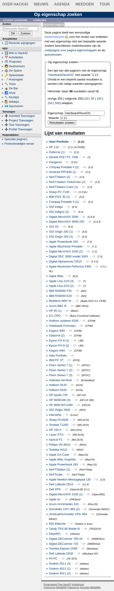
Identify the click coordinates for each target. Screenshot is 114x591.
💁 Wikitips (12, 101)
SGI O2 (54, 226)
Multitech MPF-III (60, 301)
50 (92, 98)
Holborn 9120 (58, 385)
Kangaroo (55, 162)
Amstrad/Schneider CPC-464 (68, 514)
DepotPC (55, 533)
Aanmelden (39, 20)
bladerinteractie (55, 37)
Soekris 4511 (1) (60, 568)
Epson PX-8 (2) (59, 345)
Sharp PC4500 (58, 419)
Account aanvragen (15, 20)
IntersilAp (55, 414)
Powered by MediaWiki (55, 587)
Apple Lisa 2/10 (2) (61, 286)
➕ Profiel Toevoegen (18, 129)
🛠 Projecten (13, 61)
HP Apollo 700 (58, 395)
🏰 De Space (13, 70)
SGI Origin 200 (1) (61, 231)
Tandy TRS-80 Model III (64, 528)
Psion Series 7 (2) (60, 370)
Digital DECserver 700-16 (65, 538)
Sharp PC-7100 (59, 192)
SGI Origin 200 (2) (61, 236)
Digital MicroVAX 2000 (63, 216)
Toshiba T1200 (58, 425)
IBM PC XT (56, 360)
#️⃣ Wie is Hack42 (16, 53)
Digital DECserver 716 (63, 543)
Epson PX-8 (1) (59, 340)
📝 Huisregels (14, 79)
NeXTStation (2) (59, 177)
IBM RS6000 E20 (60, 296)
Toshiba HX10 (58, 449)
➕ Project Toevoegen (19, 120)
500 (57, 103)
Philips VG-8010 (59, 444)
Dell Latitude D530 (61, 553)
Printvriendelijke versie (19, 143)
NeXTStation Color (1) (63, 187)
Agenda (62, 4)
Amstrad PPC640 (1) (62, 172)
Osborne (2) (57, 335)
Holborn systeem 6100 (64, 320)
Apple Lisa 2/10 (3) (61, 281)
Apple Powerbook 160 (63, 241)
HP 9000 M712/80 (61, 405)
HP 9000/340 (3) (60, 400)
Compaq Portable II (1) (64, 201)
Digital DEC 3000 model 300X (68, 256)
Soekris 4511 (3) (60, 563)
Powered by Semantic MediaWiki (84, 587)
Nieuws (41, 4)
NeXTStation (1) (59, 469)
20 (87, 98)
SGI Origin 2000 (59, 409)
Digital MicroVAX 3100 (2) (66, 251)
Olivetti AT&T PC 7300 (63, 157)
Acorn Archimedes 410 (64, 504)
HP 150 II (55, 430)
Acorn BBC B (58, 306)
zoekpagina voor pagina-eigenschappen (71, 50)
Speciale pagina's (16, 139)
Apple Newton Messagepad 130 (70, 479)
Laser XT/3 (56, 434)
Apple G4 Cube (59, 454)
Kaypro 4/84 (57, 350)
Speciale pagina (53, 24)
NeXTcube (56, 474)
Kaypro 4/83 (57, 330)
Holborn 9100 (58, 390)
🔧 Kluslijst (12, 97)
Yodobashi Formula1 (62, 325)
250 (50, 103)
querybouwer (53, 54)
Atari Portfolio (59, 141)
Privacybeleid (50, 584)
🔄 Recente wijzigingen (20, 43)
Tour (104, 4)
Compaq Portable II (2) (64, 167)
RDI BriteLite (57, 523)
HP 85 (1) (55, 310)
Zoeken (6, 24)
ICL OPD (55, 315)
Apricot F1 (55, 439)
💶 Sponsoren (14, 106)
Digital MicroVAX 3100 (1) (66, 494)
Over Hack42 (15, 4)
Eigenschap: (56, 113)
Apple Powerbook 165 (63, 464)
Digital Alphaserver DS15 (65, 261)
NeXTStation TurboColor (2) (67, 182)
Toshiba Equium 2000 (63, 548)
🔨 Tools (10, 84)
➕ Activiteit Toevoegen (20, 116)
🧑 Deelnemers (15, 66)
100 (99, 98)
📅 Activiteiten (14, 57)
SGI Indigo (56, 206)
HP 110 (54, 147)
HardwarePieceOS (61, 75)
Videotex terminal (60, 380)
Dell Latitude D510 (61, 484)
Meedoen (84, 4)
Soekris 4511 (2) (60, 573)
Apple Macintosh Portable (66, 246)
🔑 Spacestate (14, 75)
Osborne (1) (57, 152)
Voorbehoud (78, 584)
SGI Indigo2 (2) (59, 211)
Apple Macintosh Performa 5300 (70, 266)
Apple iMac (56, 276)
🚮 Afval (10, 93)
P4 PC (53, 558)
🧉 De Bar (11, 88)
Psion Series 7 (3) (60, 375)
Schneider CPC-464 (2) (64, 509)
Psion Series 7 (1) (60, 365)
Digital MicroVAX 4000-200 (66, 221)
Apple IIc (55, 499)
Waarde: (53, 118)
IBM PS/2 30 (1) (59, 196)
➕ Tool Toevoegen (17, 124)
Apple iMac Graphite (62, 459)
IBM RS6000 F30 (60, 291)
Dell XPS (55, 489)
